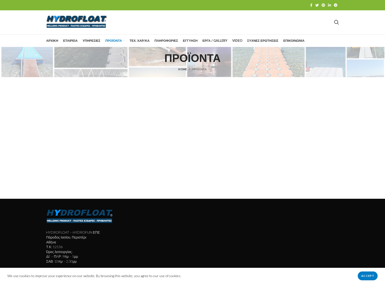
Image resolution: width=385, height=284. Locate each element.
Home (182, 70)
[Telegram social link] (335, 5)
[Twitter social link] (317, 5)
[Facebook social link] (311, 5)
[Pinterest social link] (323, 5)
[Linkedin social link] (329, 5)
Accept (367, 276)
